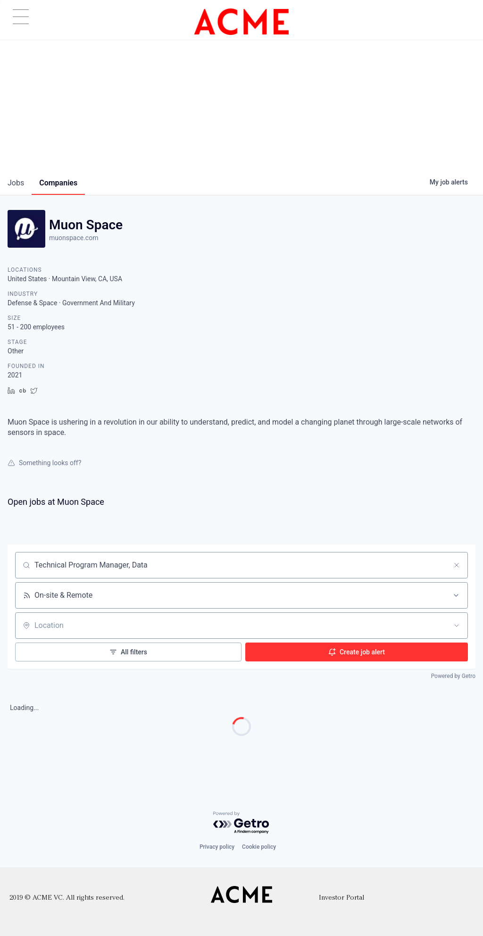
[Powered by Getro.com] (241, 823)
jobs (16, 182)
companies (58, 182)
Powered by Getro (453, 676)
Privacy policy (217, 847)
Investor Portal (341, 898)
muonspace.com (73, 238)
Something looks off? (44, 463)
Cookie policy (259, 847)
